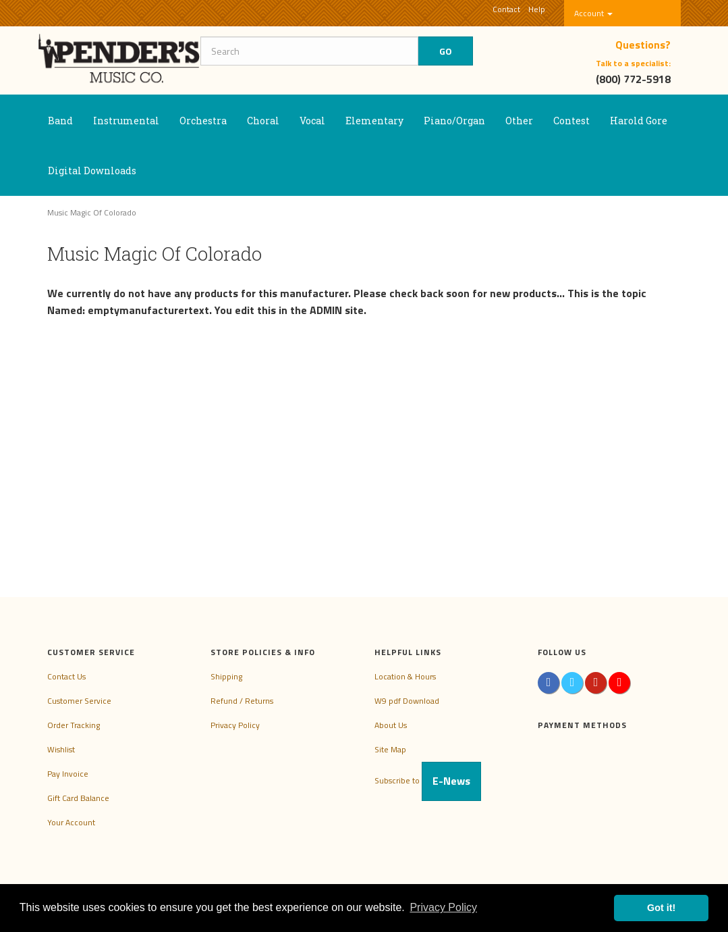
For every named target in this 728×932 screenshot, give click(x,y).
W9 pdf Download (406, 700)
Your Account (71, 822)
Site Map (390, 749)
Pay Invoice (67, 773)
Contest (571, 120)
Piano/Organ (454, 120)
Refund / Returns (242, 700)
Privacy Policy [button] (443, 907)
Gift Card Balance (78, 798)
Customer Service (79, 700)
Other (519, 120)
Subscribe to (427, 780)
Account (593, 13)
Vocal (312, 120)
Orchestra (203, 120)
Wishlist (61, 749)
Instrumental (126, 120)
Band (60, 120)
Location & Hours (405, 676)
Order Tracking (73, 725)
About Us (390, 725)
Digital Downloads (92, 170)
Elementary (374, 120)
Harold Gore (638, 120)
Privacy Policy (235, 725)
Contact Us (66, 676)
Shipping (226, 676)
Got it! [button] (661, 907)
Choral (263, 120)
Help (536, 9)
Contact (506, 9)
